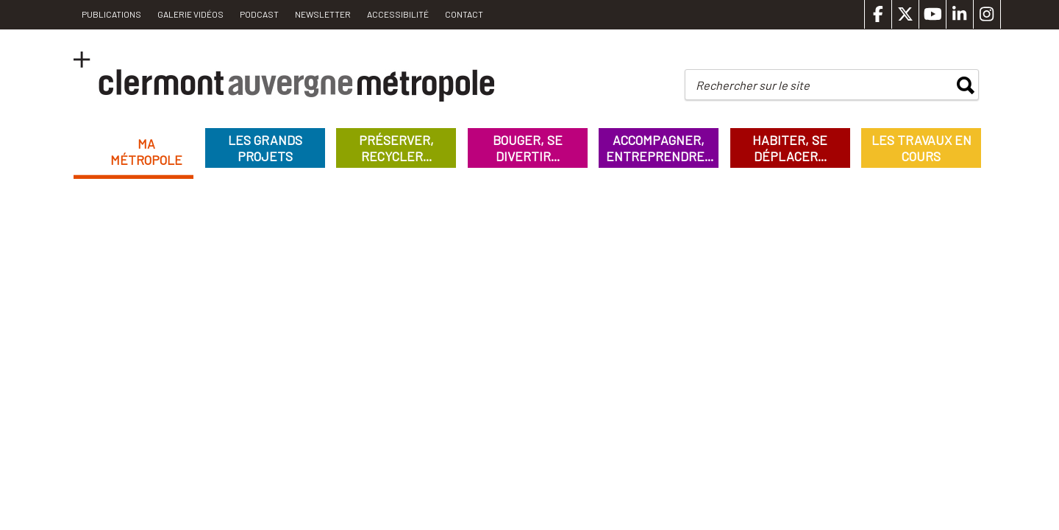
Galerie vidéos (190, 14)
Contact (464, 14)
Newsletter (323, 14)
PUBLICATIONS (111, 14)
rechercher (965, 85)
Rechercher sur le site (753, 85)
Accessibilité (398, 14)
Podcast (259, 14)
